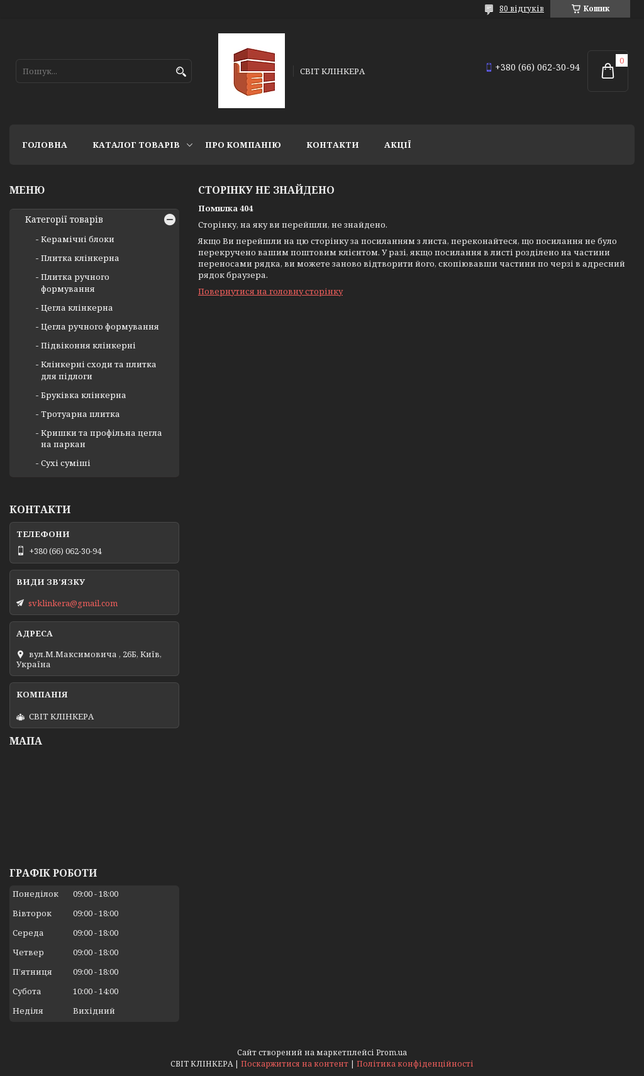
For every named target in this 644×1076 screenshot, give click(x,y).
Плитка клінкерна (80, 257)
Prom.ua (391, 1052)
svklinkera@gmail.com (73, 603)
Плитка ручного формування (75, 282)
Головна (44, 144)
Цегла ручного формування (100, 326)
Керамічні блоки (77, 239)
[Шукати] (181, 72)
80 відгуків (521, 8)
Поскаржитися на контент (294, 1063)
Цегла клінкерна (77, 307)
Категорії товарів (64, 219)
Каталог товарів (136, 144)
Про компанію (243, 144)
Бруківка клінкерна (83, 395)
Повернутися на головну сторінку (270, 291)
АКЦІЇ (397, 144)
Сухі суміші (66, 463)
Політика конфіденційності (415, 1063)
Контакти (332, 144)
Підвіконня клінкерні (88, 345)
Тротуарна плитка (80, 413)
